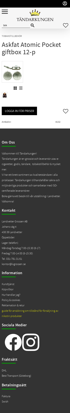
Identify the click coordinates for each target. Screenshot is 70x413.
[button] (5, 12)
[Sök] (32, 25)
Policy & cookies (11, 300)
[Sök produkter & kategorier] (16, 25)
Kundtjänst (8, 284)
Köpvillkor (7, 289)
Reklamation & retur (13, 305)
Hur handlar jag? (11, 295)
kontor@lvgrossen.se (14, 264)
